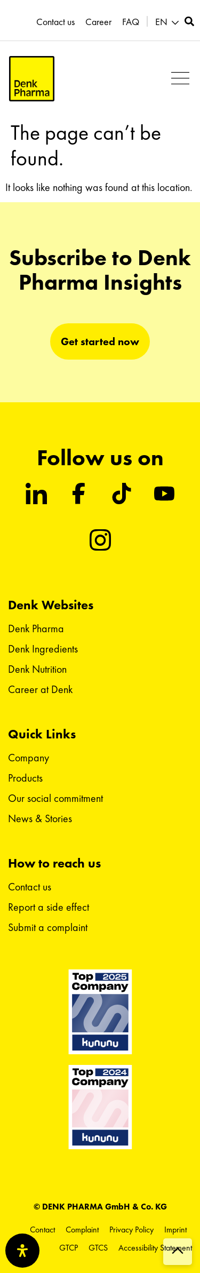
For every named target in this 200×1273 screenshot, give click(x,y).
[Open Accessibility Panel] (22, 1251)
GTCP (68, 1248)
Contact (42, 1229)
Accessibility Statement (155, 1248)
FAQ (130, 22)
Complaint (82, 1229)
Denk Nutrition (37, 669)
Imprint (175, 1229)
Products (25, 777)
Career (98, 22)
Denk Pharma (36, 628)
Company (28, 757)
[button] (180, 78)
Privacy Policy (131, 1229)
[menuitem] (168, 22)
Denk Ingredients (43, 648)
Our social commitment (55, 798)
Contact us (55, 22)
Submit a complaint (47, 927)
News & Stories (40, 818)
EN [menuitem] (161, 22)
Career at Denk (40, 689)
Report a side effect (48, 907)
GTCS (98, 1248)
